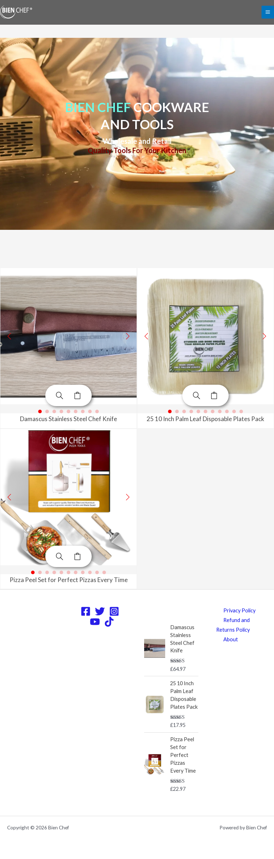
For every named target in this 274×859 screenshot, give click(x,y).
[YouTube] (95, 622)
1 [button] (40, 411)
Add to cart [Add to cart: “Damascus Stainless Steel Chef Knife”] (77, 395)
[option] (68, 336)
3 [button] (54, 411)
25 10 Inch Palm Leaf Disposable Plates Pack (205, 419)
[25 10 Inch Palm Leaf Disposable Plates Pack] (196, 395)
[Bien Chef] (16, 12)
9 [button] (97, 411)
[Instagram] (114, 611)
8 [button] (90, 411)
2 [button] (47, 411)
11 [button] (241, 411)
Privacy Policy (239, 610)
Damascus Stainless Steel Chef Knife (68, 419)
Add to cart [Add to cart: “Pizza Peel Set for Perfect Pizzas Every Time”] (77, 556)
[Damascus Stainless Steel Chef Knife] (59, 395)
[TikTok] (109, 622)
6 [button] (75, 411)
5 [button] (68, 411)
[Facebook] (86, 611)
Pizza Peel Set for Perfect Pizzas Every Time (69, 579)
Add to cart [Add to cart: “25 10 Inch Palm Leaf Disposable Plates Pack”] (214, 395)
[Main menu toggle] (268, 12)
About (230, 639)
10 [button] (234, 411)
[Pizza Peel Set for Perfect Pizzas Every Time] (59, 556)
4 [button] (61, 411)
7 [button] (83, 411)
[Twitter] (100, 611)
